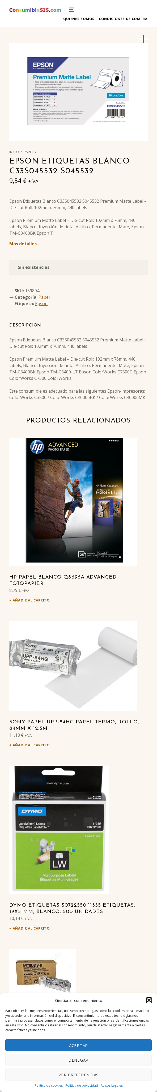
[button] (149, 1000)
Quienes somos (79, 18)
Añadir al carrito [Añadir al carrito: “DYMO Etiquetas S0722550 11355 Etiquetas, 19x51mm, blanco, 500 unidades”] (31, 928)
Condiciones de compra (123, 18)
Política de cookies (49, 1085)
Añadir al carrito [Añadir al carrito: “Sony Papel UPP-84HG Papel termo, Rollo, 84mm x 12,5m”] (31, 745)
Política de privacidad (81, 1085)
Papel (28, 151)
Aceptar (78, 1045)
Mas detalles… (24, 244)
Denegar (78, 1060)
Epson (41, 303)
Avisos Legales (112, 1085)
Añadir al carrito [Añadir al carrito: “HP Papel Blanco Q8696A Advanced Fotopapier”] (31, 600)
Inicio (14, 151)
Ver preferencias (78, 1074)
